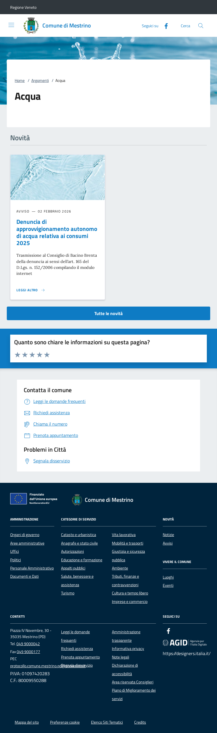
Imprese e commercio (129, 601)
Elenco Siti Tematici (107, 722)
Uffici (14, 551)
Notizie (168, 535)
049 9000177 (28, 652)
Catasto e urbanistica (78, 535)
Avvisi (168, 543)
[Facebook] (164, 25)
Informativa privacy (128, 648)
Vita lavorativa (124, 535)
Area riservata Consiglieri (132, 682)
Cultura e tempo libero (130, 593)
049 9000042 (28, 644)
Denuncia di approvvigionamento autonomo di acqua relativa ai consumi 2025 (56, 232)
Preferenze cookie (65, 722)
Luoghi (168, 577)
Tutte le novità (108, 313)
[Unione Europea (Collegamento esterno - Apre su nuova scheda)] (35, 500)
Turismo (67, 593)
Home (20, 80)
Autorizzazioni (72, 551)
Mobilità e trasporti (127, 543)
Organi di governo (24, 535)
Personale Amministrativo (32, 568)
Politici (15, 560)
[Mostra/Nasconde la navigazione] (11, 25)
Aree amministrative (27, 543)
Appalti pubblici (73, 568)
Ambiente (120, 568)
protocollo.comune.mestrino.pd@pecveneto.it (48, 666)
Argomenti (40, 80)
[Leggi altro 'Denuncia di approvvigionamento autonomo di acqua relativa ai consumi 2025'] (30, 290)
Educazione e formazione (81, 560)
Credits (140, 722)
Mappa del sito (27, 722)
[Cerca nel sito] (201, 26)
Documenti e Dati (24, 576)
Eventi (168, 585)
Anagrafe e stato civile (79, 543)
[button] (23, 7)
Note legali (120, 657)
